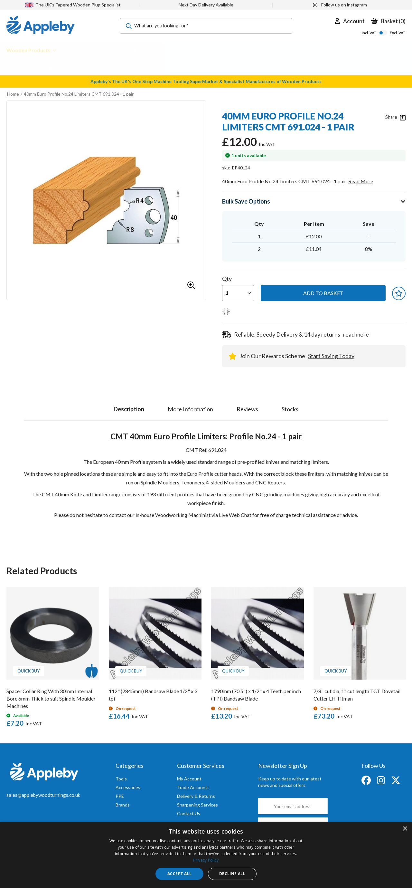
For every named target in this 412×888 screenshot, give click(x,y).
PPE (120, 796)
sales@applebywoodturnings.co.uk (43, 795)
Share (395, 117)
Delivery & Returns (196, 796)
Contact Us (188, 813)
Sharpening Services (197, 804)
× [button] (404, 828)
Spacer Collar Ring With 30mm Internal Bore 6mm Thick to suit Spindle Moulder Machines (51, 698)
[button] (191, 285)
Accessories (128, 787)
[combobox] (206, 25)
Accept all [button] (179, 873)
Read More (360, 181)
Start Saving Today (331, 355)
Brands (123, 804)
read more (356, 334)
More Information (190, 409)
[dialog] (206, 855)
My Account (189, 778)
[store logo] (40, 25)
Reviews (247, 409)
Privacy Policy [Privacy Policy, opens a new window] (206, 860)
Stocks (290, 409)
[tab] (129, 407)
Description (129, 409)
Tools (121, 778)
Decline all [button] (232, 873)
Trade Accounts (193, 787)
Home (13, 94)
